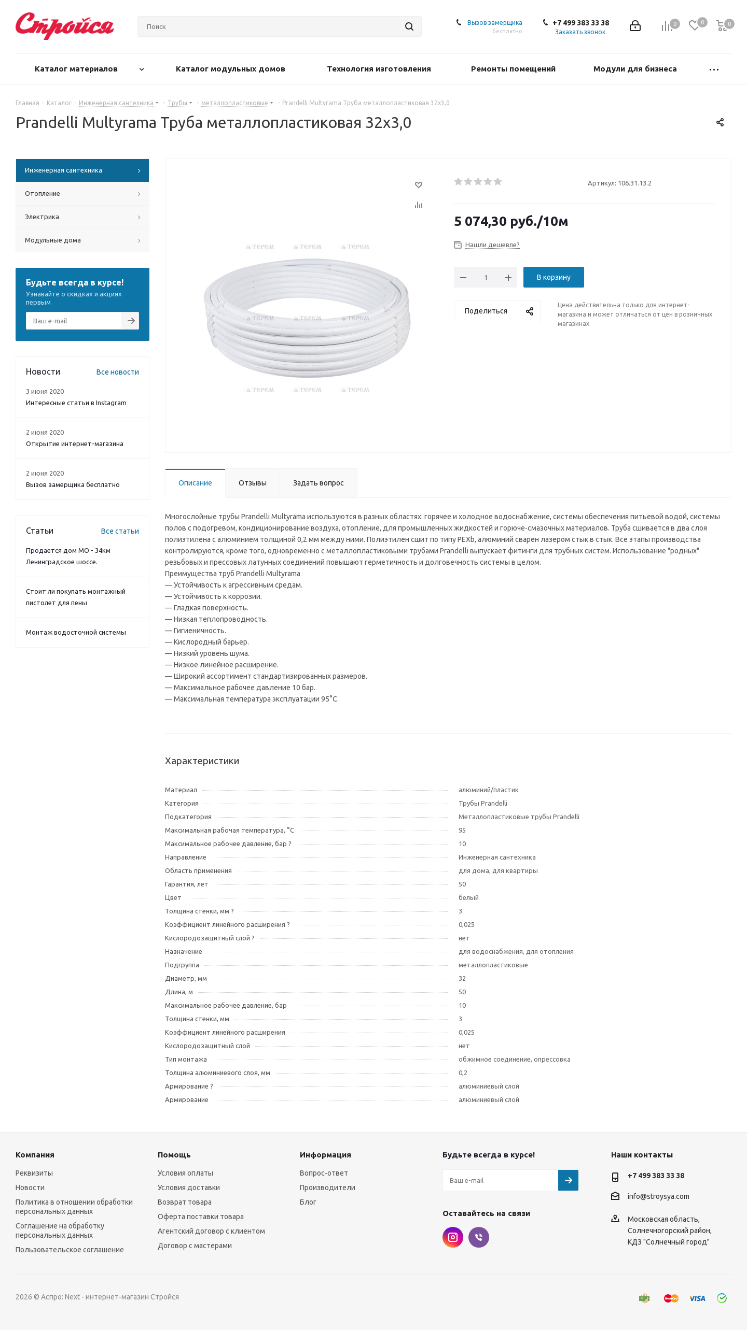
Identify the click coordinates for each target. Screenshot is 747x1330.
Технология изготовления (380, 68)
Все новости (117, 372)
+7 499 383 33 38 (580, 23)
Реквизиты (34, 1173)
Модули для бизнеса (636, 68)
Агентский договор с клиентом (211, 1231)
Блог (308, 1202)
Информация (325, 1154)
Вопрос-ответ (324, 1173)
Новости (30, 1187)
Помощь (174, 1154)
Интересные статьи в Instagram (76, 402)
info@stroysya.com (658, 1196)
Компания (35, 1154)
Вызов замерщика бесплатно (73, 484)
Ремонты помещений (514, 68)
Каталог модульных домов (231, 68)
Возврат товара (185, 1202)
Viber (478, 1237)
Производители (327, 1187)
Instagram (452, 1237)
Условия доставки (189, 1187)
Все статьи (120, 531)
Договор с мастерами (195, 1245)
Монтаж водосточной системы (76, 632)
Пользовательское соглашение (70, 1250)
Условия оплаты (185, 1173)
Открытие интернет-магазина (74, 443)
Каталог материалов (77, 68)
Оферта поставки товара (201, 1216)
